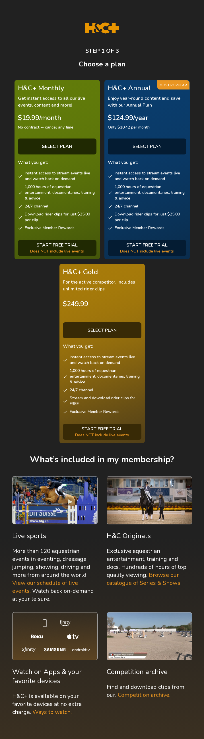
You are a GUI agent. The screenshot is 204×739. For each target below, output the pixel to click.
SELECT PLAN (147, 146)
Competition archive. (144, 695)
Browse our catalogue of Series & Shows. (144, 579)
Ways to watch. (52, 712)
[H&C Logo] (102, 28)
